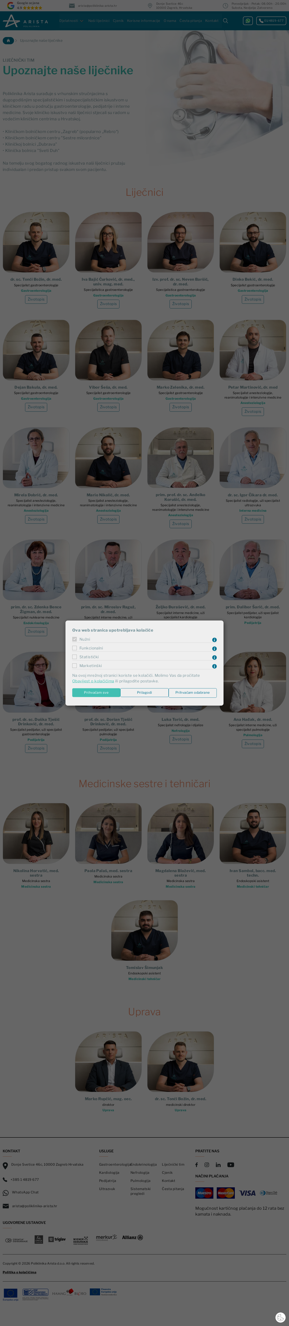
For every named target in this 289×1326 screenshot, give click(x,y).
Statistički (89, 656)
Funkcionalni (91, 648)
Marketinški (91, 665)
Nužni (85, 639)
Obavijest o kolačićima (94, 681)
